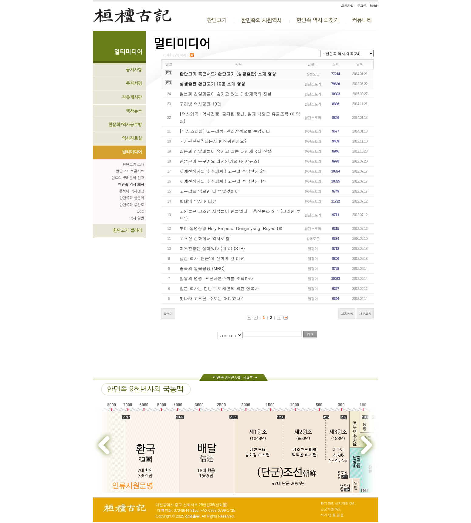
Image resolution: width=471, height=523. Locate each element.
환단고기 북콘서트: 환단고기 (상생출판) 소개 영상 (228, 74)
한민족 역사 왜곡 (131, 184)
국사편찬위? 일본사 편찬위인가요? (213, 141)
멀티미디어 (132, 152)
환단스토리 (312, 83)
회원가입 (347, 5)
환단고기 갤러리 (127, 230)
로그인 (361, 5)
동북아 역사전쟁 (131, 191)
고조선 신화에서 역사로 (202, 238)
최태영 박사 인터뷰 (198, 201)
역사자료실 (132, 138)
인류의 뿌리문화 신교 (127, 178)
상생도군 (313, 73)
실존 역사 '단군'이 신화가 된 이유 (212, 258)
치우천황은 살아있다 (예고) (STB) (212, 248)
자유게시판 (132, 97)
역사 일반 (137, 218)
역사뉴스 (134, 111)
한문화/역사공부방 (125, 124)
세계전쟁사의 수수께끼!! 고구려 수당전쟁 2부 (223, 171)
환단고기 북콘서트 (130, 171)
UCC (140, 211)
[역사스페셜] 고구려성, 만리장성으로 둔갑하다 (225, 131)
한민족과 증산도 (131, 205)
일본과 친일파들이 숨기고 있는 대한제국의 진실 (226, 94)
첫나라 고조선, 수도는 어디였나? (211, 298)
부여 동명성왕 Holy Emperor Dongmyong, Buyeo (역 (231, 228)
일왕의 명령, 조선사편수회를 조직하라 (216, 278)
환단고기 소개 (133, 164)
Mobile (374, 5)
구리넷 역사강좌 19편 (200, 104)
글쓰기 (168, 313)
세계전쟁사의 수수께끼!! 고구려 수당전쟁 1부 (223, 181)
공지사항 (134, 70)
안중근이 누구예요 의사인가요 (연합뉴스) (219, 161)
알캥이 (313, 248)
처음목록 (347, 313)
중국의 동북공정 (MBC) (202, 268)
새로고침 (365, 313)
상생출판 (192, 516)
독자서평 (134, 83)
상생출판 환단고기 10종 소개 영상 (213, 84)
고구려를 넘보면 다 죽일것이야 (209, 191)
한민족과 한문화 (131, 198)
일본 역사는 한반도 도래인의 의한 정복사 (219, 288)
